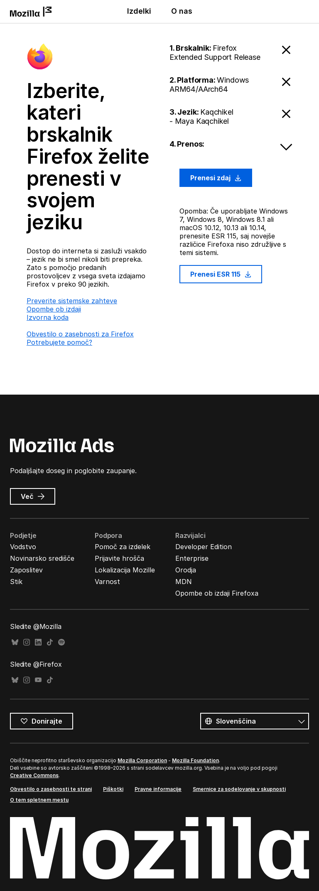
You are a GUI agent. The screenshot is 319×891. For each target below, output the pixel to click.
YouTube (38, 680)
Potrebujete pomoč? (59, 342)
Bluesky (15, 642)
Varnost (107, 581)
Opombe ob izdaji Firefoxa (216, 593)
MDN (183, 581)
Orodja (185, 570)
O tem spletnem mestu (39, 800)
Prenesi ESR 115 (220, 274)
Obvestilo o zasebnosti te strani (51, 789)
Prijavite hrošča (119, 558)
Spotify (61, 642)
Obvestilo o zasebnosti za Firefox (80, 334)
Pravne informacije (158, 789)
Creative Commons (34, 775)
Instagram (27, 642)
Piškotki (113, 789)
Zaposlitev (26, 570)
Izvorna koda (48, 317)
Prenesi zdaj (215, 178)
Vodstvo (23, 546)
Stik (16, 581)
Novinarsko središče (42, 558)
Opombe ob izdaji (54, 309)
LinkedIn (38, 642)
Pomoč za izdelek (122, 546)
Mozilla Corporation (142, 760)
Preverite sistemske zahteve (72, 301)
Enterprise (192, 558)
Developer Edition (203, 546)
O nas (181, 11)
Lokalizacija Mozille (125, 570)
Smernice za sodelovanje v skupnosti (239, 789)
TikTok (50, 642)
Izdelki (139, 11)
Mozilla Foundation (195, 760)
